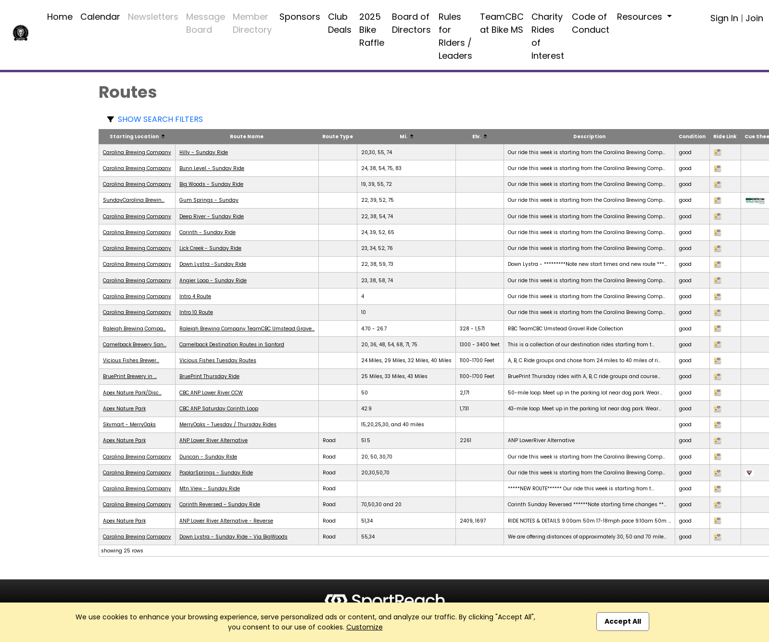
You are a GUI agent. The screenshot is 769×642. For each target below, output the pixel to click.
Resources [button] (641, 17)
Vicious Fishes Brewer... (131, 360)
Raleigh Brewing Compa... (134, 328)
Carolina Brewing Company (137, 152)
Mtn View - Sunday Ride (209, 488)
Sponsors (299, 17)
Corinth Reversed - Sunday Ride (219, 504)
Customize (364, 627)
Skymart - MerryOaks (129, 424)
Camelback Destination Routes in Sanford (231, 344)
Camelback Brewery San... (134, 344)
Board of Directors (411, 23)
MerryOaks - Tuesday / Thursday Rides (228, 424)
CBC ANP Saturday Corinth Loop (218, 408)
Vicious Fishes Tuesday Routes (217, 360)
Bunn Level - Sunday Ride (211, 168)
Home (60, 17)
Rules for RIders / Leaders (455, 36)
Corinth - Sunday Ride (207, 232)
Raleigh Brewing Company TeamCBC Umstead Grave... (247, 328)
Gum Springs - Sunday (209, 200)
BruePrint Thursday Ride (209, 376)
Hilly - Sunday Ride (203, 152)
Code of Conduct (590, 23)
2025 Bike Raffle (371, 30)
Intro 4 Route (195, 296)
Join (754, 18)
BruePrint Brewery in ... (130, 376)
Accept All (623, 621)
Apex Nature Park (124, 408)
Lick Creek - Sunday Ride (210, 248)
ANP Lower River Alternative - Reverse (226, 520)
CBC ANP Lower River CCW (211, 392)
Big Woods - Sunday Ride (211, 184)
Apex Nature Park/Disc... (132, 392)
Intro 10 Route (196, 312)
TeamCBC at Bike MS (502, 23)
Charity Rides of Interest (547, 36)
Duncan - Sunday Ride (208, 456)
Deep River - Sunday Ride (211, 216)
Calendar (100, 17)
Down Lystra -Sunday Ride (212, 264)
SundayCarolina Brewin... (133, 200)
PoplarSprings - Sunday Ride (216, 472)
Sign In (724, 18)
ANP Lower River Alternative (213, 440)
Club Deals (340, 23)
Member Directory (252, 23)
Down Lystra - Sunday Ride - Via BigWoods (233, 536)
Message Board (205, 23)
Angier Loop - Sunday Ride (213, 280)
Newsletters (153, 17)
